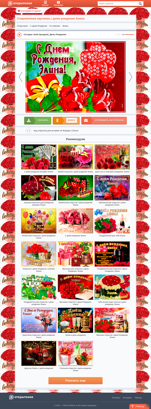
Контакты (116, 398)
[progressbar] (129, 35)
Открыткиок (22, 26)
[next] (130, 77)
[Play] (19, 34)
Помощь (138, 398)
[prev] (20, 77)
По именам (55, 26)
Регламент (127, 398)
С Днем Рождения (38, 26)
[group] (76, 34)
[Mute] (123, 34)
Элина (65, 26)
